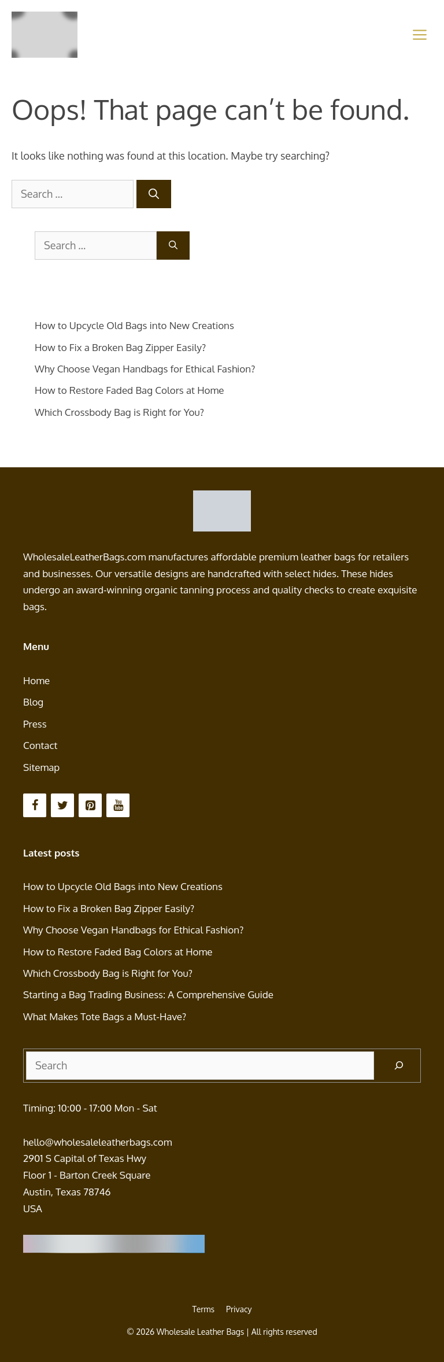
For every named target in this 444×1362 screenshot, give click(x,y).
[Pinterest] (90, 805)
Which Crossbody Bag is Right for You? (119, 412)
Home (36, 680)
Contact (40, 745)
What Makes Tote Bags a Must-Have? (104, 1016)
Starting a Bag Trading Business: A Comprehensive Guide (148, 994)
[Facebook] (34, 805)
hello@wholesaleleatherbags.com (97, 1142)
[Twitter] (62, 805)
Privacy (239, 1309)
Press (35, 724)
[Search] (153, 194)
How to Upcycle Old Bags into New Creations (134, 325)
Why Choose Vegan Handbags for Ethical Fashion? (145, 369)
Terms (203, 1309)
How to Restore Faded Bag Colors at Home (129, 390)
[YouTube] (118, 805)
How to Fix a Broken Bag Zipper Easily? (120, 347)
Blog (33, 702)
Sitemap (41, 767)
